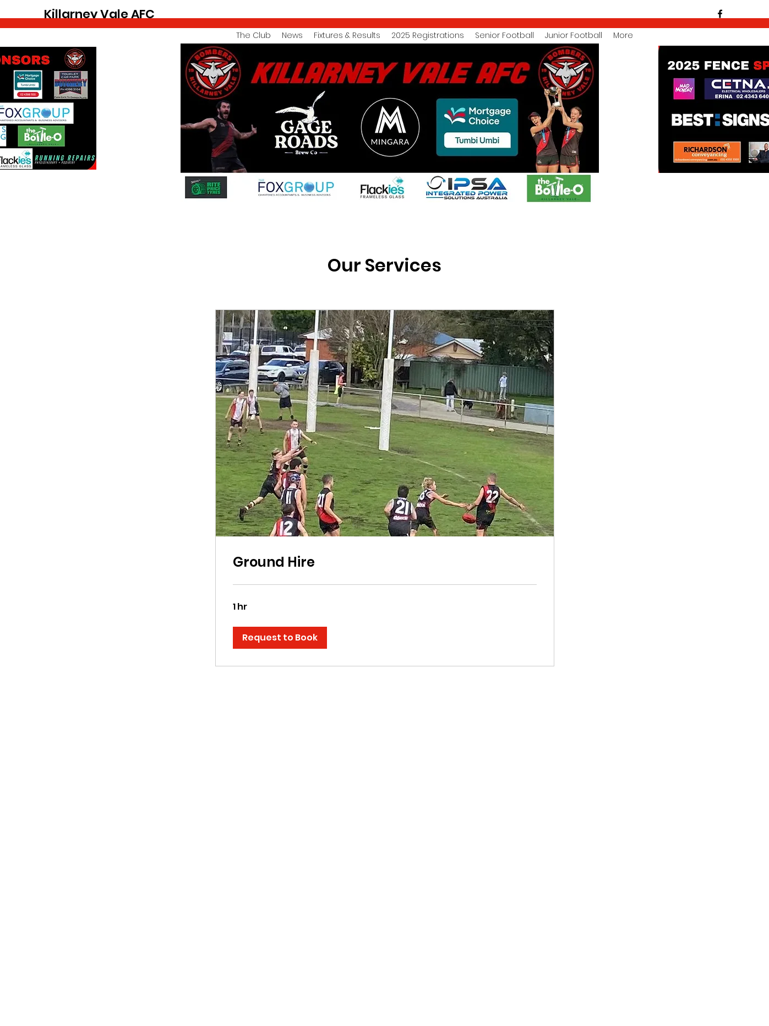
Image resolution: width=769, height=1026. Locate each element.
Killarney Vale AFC (99, 14)
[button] (280, 638)
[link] (385, 562)
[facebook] (720, 13)
